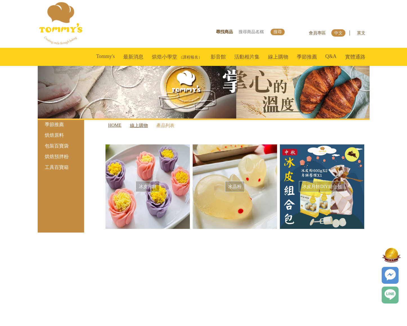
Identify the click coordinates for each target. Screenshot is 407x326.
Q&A (331, 56)
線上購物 (278, 57)
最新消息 (133, 57)
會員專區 (317, 33)
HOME (115, 125)
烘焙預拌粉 (63, 156)
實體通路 (355, 57)
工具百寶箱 (63, 167)
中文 (338, 33)
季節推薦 (307, 57)
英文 (361, 33)
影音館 (218, 57)
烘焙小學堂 (177, 57)
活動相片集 (247, 57)
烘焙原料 (63, 135)
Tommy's (105, 56)
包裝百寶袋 (63, 146)
